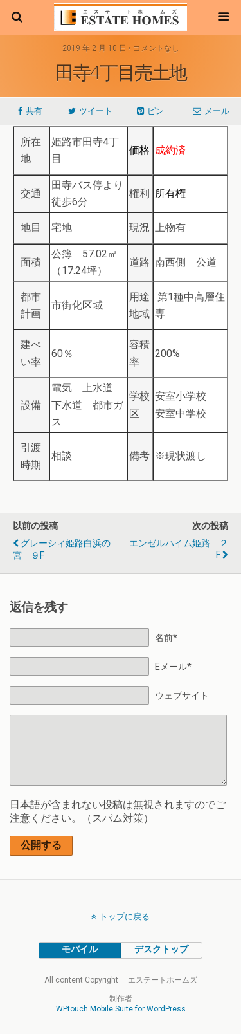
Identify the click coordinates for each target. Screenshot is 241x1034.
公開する (41, 845)
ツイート (95, 111)
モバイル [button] (80, 949)
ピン (155, 111)
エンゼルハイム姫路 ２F (178, 549)
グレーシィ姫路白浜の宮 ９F (62, 549)
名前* (166, 637)
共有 (34, 111)
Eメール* (173, 666)
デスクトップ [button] (161, 949)
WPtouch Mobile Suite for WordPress (121, 1008)
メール (216, 111)
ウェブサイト (182, 695)
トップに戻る (125, 916)
